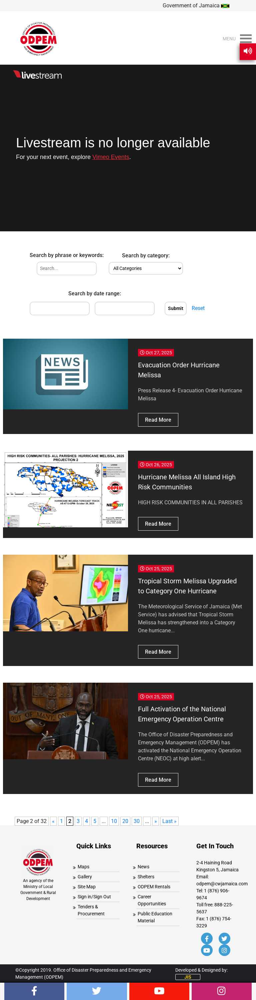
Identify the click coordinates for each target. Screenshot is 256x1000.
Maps (83, 866)
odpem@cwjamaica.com (222, 883)
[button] (229, 38)
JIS (187, 977)
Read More (158, 420)
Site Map (87, 886)
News (143, 866)
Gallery (85, 876)
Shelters (146, 876)
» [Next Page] (155, 821)
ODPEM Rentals (154, 886)
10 (114, 821)
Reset (198, 308)
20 (125, 821)
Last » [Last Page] (169, 821)
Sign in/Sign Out (94, 896)
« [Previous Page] (53, 821)
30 (137, 821)
